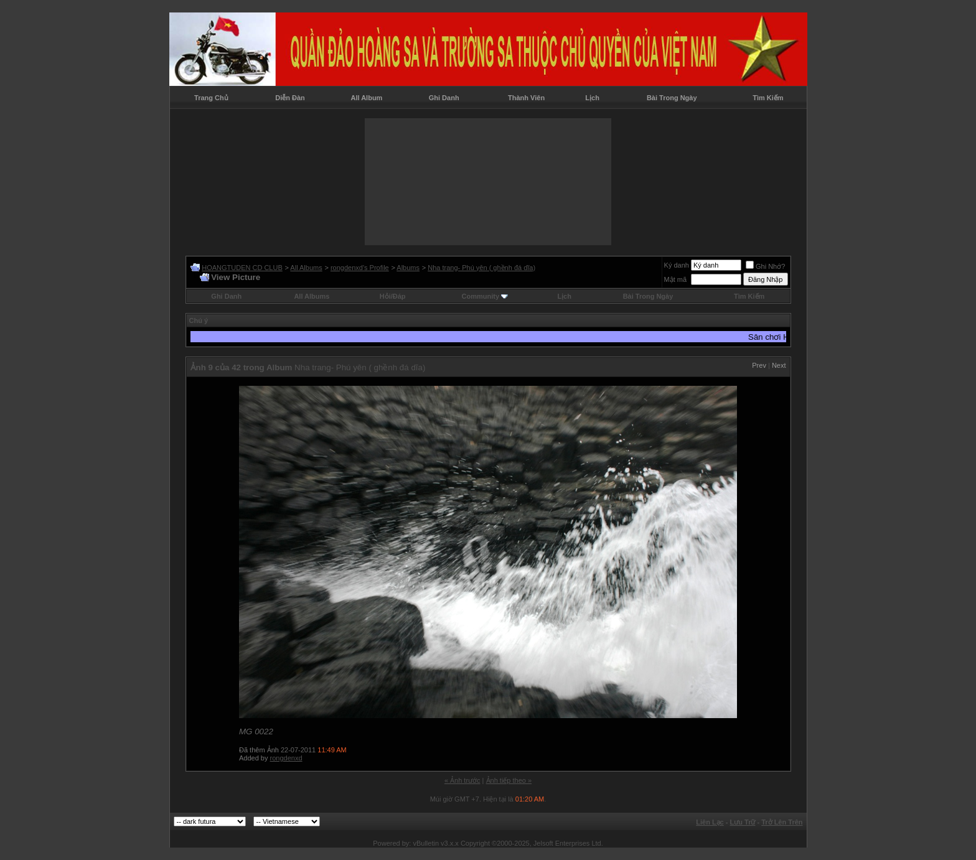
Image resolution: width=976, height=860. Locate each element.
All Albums (306, 267)
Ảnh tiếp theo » (509, 780)
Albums (408, 267)
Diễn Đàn (290, 97)
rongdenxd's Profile (360, 267)
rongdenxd (286, 758)
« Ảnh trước (462, 780)
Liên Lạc (710, 822)
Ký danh (676, 265)
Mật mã (675, 279)
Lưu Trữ (743, 822)
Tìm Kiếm (768, 97)
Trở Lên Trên (781, 822)
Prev (759, 365)
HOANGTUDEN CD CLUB (242, 267)
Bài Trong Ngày (672, 97)
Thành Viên (526, 97)
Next (779, 365)
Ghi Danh (444, 97)
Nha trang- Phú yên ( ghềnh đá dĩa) (481, 267)
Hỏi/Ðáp (393, 296)
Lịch (592, 97)
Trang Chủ (211, 97)
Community (485, 296)
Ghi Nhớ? (765, 266)
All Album (366, 97)
